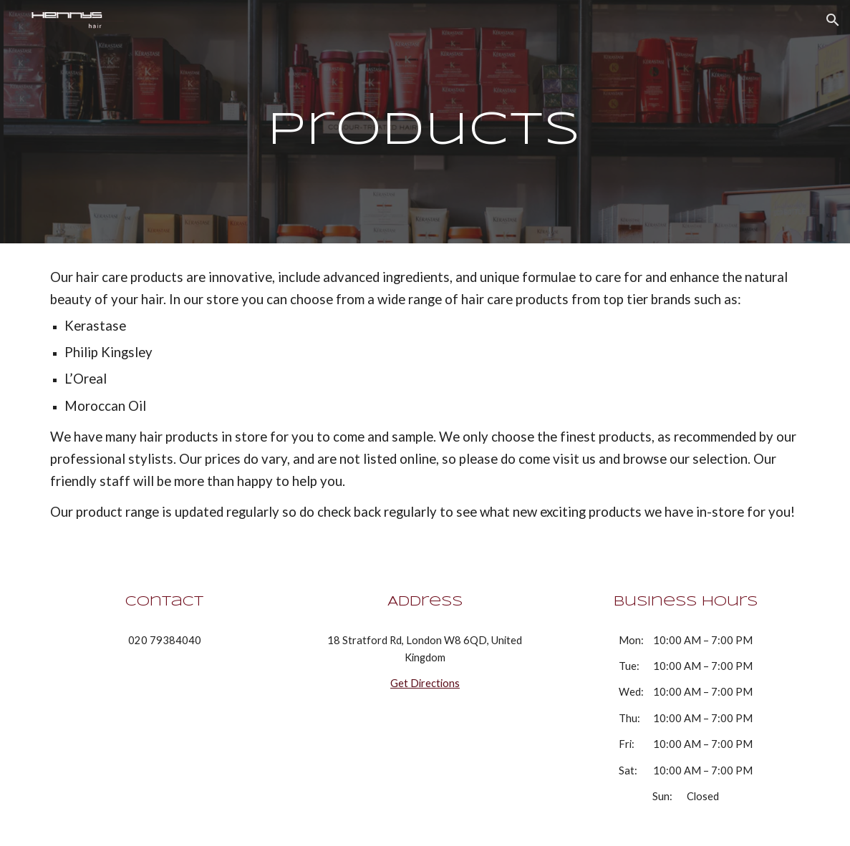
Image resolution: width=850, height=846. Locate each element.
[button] (833, 20)
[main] (424, 122)
